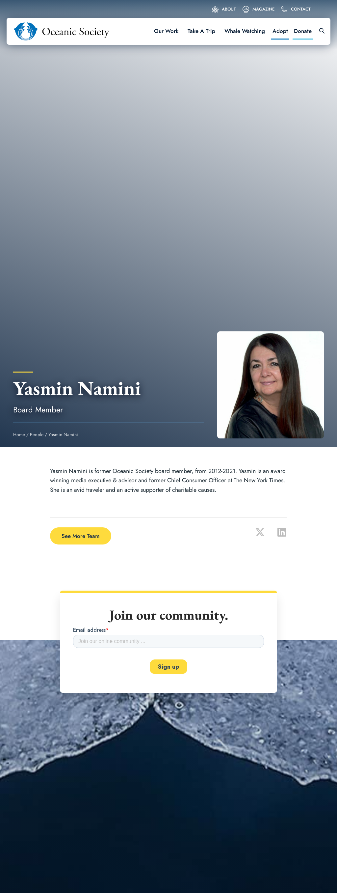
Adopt (280, 31)
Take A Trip (201, 31)
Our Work (166, 31)
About (229, 9)
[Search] (319, 31)
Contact (301, 9)
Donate (303, 31)
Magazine (263, 9)
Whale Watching (244, 31)
